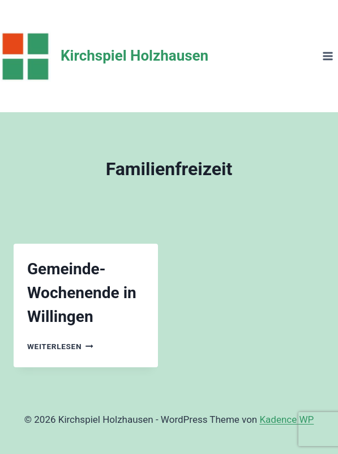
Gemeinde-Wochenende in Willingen (81, 293)
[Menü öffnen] (327, 56)
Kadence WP (286, 419)
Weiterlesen (60, 346)
